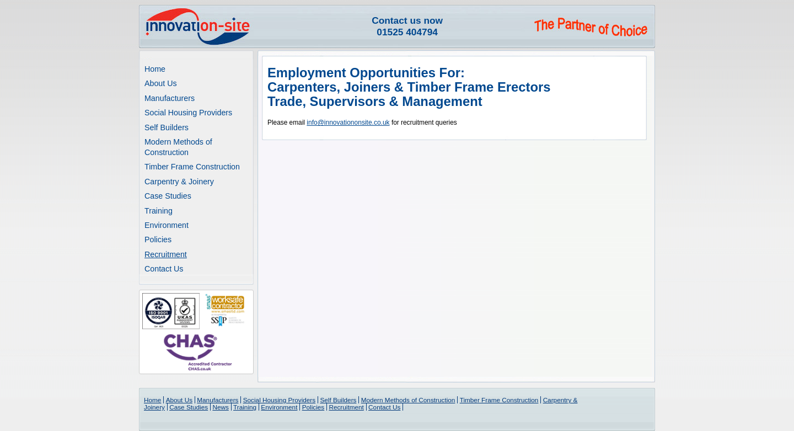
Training (158, 210)
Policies (157, 239)
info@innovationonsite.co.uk (348, 122)
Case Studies (167, 195)
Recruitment (165, 254)
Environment (166, 225)
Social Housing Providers (188, 112)
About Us (160, 83)
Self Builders (166, 127)
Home (154, 69)
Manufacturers (169, 98)
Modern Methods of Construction (408, 399)
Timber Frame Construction (192, 166)
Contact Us (164, 268)
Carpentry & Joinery (179, 181)
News (220, 407)
